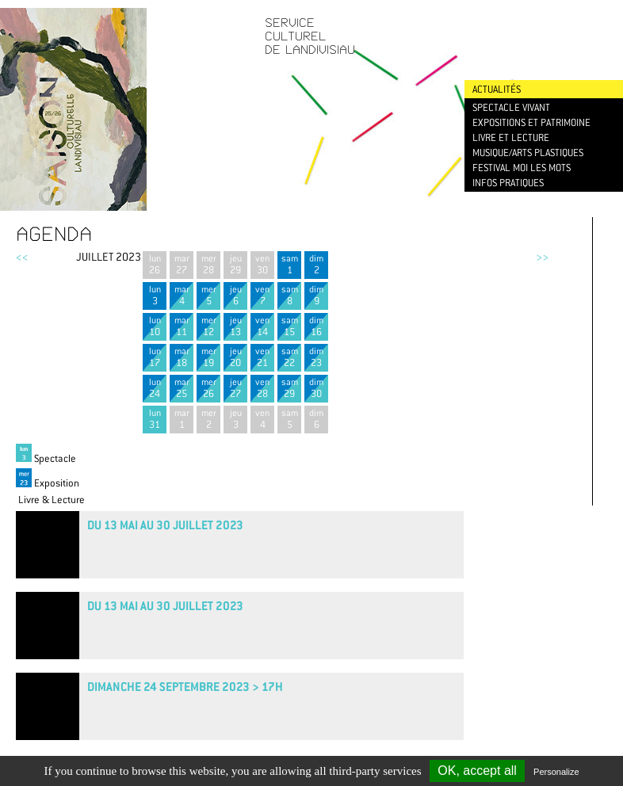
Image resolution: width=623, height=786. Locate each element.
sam (289, 264)
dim (316, 264)
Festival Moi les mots (521, 168)
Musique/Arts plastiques (527, 152)
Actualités (496, 89)
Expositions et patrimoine (531, 122)
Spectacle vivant (511, 107)
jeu (235, 264)
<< (22, 257)
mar (181, 264)
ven (262, 264)
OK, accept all (477, 770)
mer (208, 264)
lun (154, 264)
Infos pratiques (508, 183)
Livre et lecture (510, 137)
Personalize (556, 771)
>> (542, 257)
